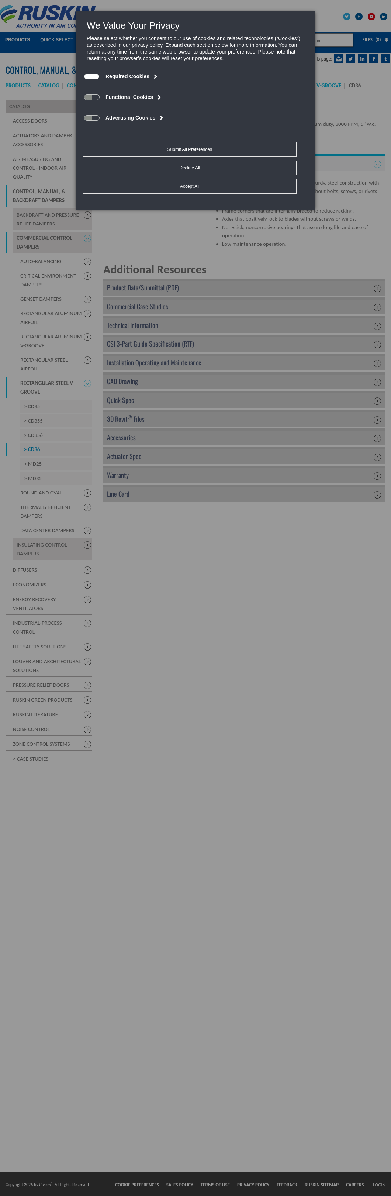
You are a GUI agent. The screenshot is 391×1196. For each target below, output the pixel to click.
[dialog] (195, 90)
